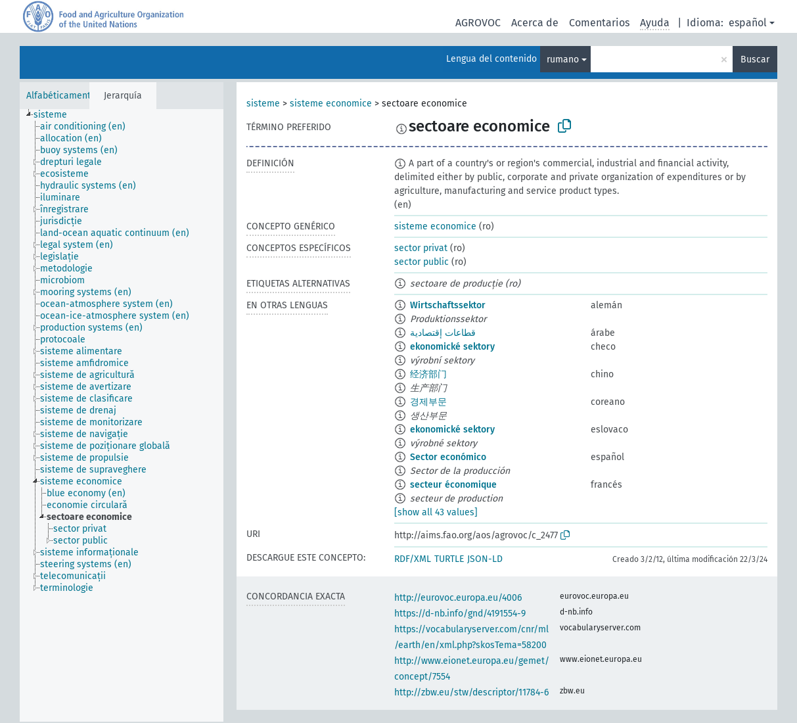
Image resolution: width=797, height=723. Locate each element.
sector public (421, 262)
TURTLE (449, 559)
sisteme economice (331, 103)
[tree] (121, 415)
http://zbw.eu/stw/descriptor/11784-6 (471, 692)
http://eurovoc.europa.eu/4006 (458, 597)
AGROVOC (478, 22)
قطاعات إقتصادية (443, 332)
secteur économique (453, 484)
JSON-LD (485, 559)
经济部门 (428, 374)
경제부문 (428, 402)
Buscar (754, 59)
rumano (563, 59)
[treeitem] (56, 115)
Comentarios (599, 22)
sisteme (263, 103)
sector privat (420, 248)
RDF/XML (412, 559)
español (748, 22)
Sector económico (448, 457)
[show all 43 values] (436, 512)
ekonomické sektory (452, 346)
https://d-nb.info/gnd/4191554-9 (460, 613)
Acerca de (534, 22)
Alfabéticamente (61, 95)
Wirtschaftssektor (448, 305)
